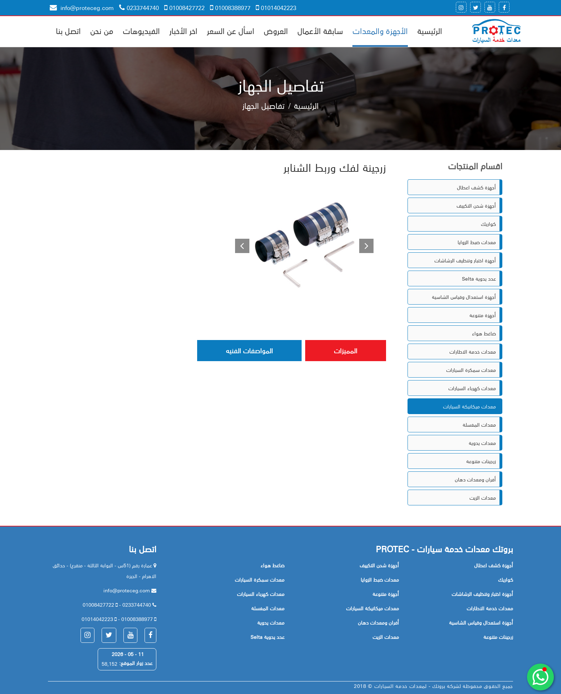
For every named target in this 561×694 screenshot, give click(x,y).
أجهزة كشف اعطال (476, 187)
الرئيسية (429, 30)
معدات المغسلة (479, 424)
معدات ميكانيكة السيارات (469, 406)
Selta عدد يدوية (479, 278)
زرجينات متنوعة (481, 461)
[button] (239, 245)
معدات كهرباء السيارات (472, 388)
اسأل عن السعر (230, 30)
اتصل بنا (68, 30)
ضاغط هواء (484, 333)
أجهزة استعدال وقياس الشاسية (464, 296)
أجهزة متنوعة (482, 315)
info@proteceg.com (82, 7)
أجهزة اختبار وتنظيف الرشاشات (465, 260)
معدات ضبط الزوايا (477, 242)
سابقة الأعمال (320, 30)
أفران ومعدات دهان (475, 479)
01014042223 (276, 7)
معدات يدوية (482, 442)
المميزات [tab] (345, 350)
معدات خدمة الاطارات (472, 351)
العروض (276, 30)
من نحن (101, 30)
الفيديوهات (141, 30)
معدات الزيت (482, 497)
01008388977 (230, 7)
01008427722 (184, 7)
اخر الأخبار (183, 30)
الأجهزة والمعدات (380, 30)
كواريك (488, 223)
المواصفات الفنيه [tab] (249, 350)
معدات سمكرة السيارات (471, 369)
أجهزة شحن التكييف (476, 205)
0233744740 (139, 7)
